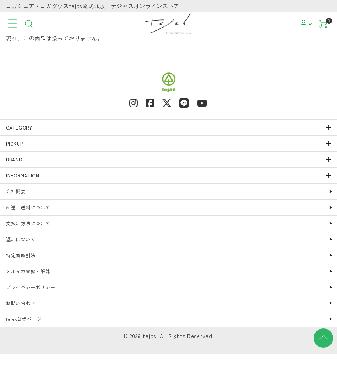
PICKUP (14, 143)
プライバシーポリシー (30, 287)
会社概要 (16, 191)
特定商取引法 (20, 255)
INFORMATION (22, 175)
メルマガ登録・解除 (28, 271)
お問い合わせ (20, 303)
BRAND (14, 159)
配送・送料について (28, 207)
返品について (20, 239)
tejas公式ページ (24, 319)
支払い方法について (28, 223)
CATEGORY (19, 127)
